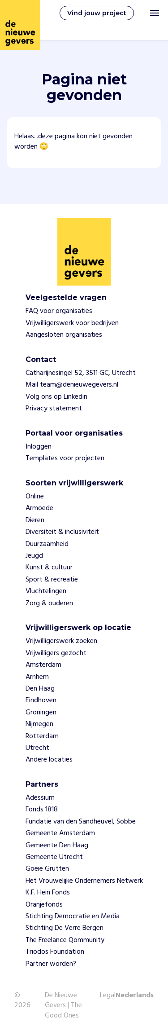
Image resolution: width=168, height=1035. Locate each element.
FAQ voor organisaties (59, 311)
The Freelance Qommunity (65, 940)
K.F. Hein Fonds (48, 892)
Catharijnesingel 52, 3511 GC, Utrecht (81, 373)
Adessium (40, 798)
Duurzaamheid (47, 544)
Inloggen (39, 447)
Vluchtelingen (46, 591)
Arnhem (37, 677)
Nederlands (135, 996)
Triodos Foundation (55, 952)
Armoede (39, 508)
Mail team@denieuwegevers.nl (72, 385)
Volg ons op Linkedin (56, 397)
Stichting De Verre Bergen (64, 928)
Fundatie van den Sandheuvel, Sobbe (81, 822)
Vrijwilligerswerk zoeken (61, 641)
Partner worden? (51, 964)
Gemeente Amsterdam (60, 833)
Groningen (41, 712)
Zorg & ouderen (49, 603)
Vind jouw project (96, 13)
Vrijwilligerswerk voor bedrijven (72, 323)
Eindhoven (41, 700)
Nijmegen (39, 724)
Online (35, 496)
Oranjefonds (44, 905)
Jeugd (34, 556)
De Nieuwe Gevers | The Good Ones (63, 1006)
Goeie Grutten (47, 869)
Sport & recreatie (52, 580)
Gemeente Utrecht (54, 857)
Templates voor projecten (65, 458)
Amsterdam (43, 665)
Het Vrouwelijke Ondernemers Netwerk (84, 881)
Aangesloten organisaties (64, 335)
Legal (108, 995)
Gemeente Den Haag (57, 845)
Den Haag (40, 689)
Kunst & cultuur (49, 567)
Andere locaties (49, 760)
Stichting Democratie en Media (73, 916)
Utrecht (37, 748)
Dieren (35, 520)
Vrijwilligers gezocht (56, 653)
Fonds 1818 (42, 809)
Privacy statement (54, 408)
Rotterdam (42, 736)
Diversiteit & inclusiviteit (62, 532)
